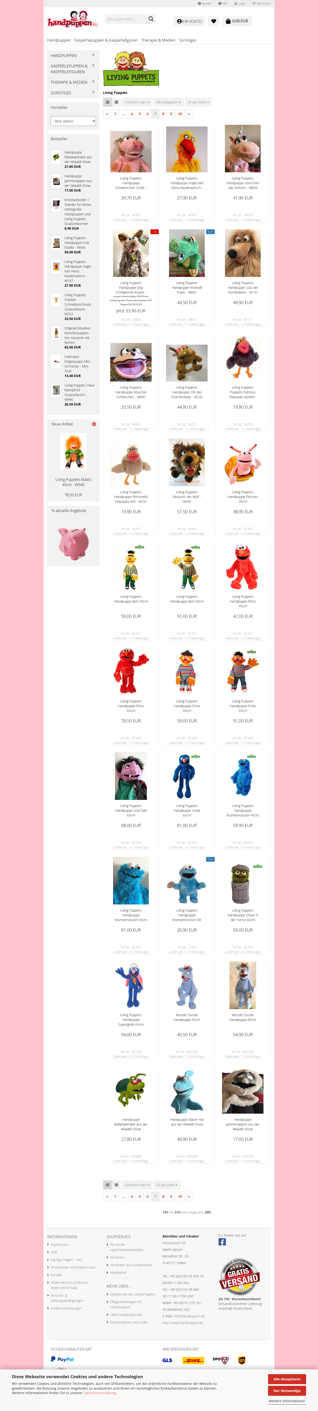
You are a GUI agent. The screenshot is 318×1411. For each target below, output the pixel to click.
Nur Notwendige (287, 1390)
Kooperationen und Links (128, 1323)
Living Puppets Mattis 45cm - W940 (73, 483)
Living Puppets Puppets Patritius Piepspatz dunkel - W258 (243, 393)
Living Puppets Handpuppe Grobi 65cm (187, 811)
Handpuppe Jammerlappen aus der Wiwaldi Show (242, 1125)
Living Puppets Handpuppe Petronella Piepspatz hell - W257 (131, 497)
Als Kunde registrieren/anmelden (126, 1248)
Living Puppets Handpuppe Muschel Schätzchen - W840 (130, 393)
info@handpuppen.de (189, 1316)
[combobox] (137, 102)
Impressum (59, 1245)
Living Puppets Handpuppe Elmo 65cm (131, 707)
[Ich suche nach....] (150, 19)
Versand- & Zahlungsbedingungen (67, 1299)
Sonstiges (187, 40)
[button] (107, 102)
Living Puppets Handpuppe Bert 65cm (187, 599)
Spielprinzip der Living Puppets (132, 1295)
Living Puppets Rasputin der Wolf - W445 (187, 497)
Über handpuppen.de (126, 1315)
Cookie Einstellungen (66, 1309)
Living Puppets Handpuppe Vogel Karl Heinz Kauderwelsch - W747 (186, 184)
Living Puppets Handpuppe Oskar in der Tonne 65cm (243, 916)
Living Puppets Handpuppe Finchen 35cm (243, 497)
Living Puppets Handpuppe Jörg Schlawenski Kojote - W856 (131, 288)
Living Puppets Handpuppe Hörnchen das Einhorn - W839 (242, 184)
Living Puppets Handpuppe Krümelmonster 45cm (243, 811)
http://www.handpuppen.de (183, 1323)
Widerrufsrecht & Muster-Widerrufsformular (70, 1286)
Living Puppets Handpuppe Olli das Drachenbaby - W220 (187, 393)
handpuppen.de (174, 1243)
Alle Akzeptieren (287, 1379)
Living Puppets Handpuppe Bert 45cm (131, 599)
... (123, 114)
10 (180, 114)
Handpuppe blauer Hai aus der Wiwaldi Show (187, 1122)
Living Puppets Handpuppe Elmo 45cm (243, 602)
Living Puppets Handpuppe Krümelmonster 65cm (131, 916)
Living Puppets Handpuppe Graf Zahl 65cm (131, 811)
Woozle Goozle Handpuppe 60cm (242, 1018)
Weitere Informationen (287, 1401)
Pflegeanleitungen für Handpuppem (126, 1305)
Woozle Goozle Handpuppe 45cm (187, 1018)
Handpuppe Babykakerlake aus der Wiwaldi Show (131, 1125)
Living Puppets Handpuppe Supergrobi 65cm (131, 1020)
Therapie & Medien (158, 40)
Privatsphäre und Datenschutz (73, 1268)
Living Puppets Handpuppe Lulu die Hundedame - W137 (243, 288)
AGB (54, 1253)
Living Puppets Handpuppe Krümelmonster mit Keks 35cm (187, 916)
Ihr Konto (117, 1258)
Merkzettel (262, 3)
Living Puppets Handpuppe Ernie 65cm (243, 707)
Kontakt (204, 3)
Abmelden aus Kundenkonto (131, 1266)
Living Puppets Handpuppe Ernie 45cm (187, 707)
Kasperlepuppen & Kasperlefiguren (106, 40)
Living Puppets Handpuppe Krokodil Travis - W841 (187, 288)
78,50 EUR (73, 495)
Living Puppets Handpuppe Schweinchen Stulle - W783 (131, 184)
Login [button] (239, 3)
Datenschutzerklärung (100, 1393)
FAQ (223, 3)
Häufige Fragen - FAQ (66, 1260)
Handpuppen (59, 40)
